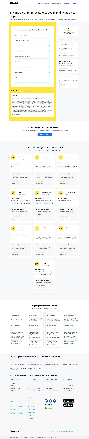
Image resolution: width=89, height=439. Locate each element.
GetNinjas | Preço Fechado (33, 403)
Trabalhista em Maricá (32, 385)
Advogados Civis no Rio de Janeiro (17, 360)
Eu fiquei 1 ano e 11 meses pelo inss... (41, 7)
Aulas (11, 403)
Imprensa (53, 431)
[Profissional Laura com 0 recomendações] (21, 206)
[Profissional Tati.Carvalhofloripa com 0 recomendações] (68, 206)
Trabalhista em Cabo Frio (68, 379)
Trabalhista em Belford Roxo (51, 379)
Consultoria (18, 7)
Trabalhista (29, 7)
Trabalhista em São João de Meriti (35, 390)
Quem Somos (30, 400)
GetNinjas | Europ (31, 406)
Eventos (20, 400)
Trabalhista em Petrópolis (68, 388)
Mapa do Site (30, 418)
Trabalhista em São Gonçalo (16, 390)
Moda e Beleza (21, 403)
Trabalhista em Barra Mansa (33, 379)
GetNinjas (12, 7)
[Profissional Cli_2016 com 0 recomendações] (44, 241)
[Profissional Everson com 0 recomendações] (44, 170)
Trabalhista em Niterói (15, 388)
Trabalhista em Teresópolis (51, 390)
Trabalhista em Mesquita (50, 385)
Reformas (20, 406)
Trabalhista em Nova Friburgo (34, 388)
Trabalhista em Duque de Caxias (34, 382)
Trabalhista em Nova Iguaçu (51, 388)
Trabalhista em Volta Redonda (69, 390)
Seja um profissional (43, 3)
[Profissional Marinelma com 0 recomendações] (44, 277)
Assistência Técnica (12, 400)
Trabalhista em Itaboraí (50, 382)
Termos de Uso (59, 431)
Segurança (66, 3)
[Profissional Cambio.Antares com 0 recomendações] (21, 241)
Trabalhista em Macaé (67, 382)
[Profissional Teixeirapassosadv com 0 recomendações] (44, 206)
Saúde (19, 409)
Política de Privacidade (68, 431)
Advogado (23, 7)
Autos (11, 406)
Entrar (75, 3)
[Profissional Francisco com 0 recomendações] (21, 170)
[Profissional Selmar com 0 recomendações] (68, 170)
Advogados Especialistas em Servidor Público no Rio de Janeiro (53, 361)
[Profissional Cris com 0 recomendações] (68, 241)
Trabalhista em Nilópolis (68, 385)
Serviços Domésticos (20, 413)
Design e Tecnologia (12, 413)
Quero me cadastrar (44, 134)
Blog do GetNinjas (31, 412)
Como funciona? (56, 3)
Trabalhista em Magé (14, 385)
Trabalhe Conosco (31, 409)
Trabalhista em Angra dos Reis (16, 379)
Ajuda (29, 421)
